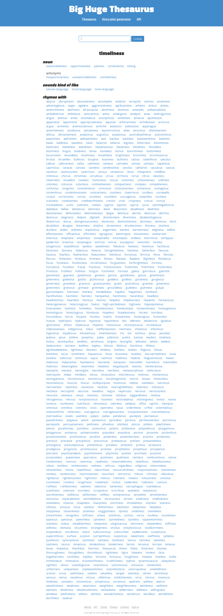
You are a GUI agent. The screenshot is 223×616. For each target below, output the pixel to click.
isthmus (140, 333)
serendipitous (92, 499)
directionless (111, 217)
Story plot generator (116, 19)
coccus (114, 180)
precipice (66, 441)
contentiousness (76, 192)
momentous (160, 374)
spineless (99, 519)
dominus (160, 221)
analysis (135, 114)
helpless (114, 300)
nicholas (107, 395)
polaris (113, 428)
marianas (104, 362)
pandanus (119, 416)
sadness (85, 486)
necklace (51, 391)
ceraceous (116, 172)
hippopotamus (153, 304)
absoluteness (86, 101)
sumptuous (158, 532)
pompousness (90, 432)
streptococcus (132, 528)
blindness (139, 147)
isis (129, 333)
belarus (115, 143)
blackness (52, 147)
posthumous (78, 437)
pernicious (169, 420)
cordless (147, 192)
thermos (93, 548)
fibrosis (168, 254)
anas (147, 114)
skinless (89, 507)
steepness (100, 523)
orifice (148, 408)
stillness (51, 528)
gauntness (53, 275)
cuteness (82, 205)
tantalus (103, 540)
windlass (51, 594)
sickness (165, 503)
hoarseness (53, 308)
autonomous (163, 134)
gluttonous (97, 279)
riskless (133, 478)
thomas (162, 548)
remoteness (54, 470)
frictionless (165, 267)
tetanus (170, 544)
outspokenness (138, 412)
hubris (107, 317)
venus (63, 577)
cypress (122, 205)
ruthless (51, 486)
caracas (67, 168)
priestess (127, 445)
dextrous (52, 217)
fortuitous (52, 267)
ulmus (64, 565)
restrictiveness (88, 474)
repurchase (102, 470)
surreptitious (101, 536)
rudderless (131, 482)
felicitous (115, 254)
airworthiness (55, 110)
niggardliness (138, 395)
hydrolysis (65, 321)
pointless (83, 428)
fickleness (65, 259)
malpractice (69, 362)
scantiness (53, 490)
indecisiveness (55, 329)
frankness (131, 267)
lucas (173, 354)
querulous (90, 457)
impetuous (82, 325)
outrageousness (113, 412)
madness (121, 358)
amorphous (91, 114)
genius (112, 275)
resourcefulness (123, 470)
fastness (132, 250)
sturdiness (72, 532)
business (107, 159)
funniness (108, 271)
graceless (69, 283)
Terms (103, 607)
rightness (91, 478)
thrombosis (94, 552)
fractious (94, 267)
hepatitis (149, 300)
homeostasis (125, 308)
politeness (128, 428)
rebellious (142, 461)
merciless (98, 370)
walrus (160, 581)
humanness (122, 317)
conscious (104, 188)
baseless (77, 143)
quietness (122, 457)
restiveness (168, 470)
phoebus (108, 424)
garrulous (149, 271)
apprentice (70, 122)
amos (106, 114)
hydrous (80, 321)
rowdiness (101, 482)
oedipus (130, 403)
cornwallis (162, 192)
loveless (136, 354)
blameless (68, 147)
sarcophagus (134, 486)
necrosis (83, 391)
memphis (52, 370)
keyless (151, 337)
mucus (85, 383)
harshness (119, 296)
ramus (172, 457)
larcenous (97, 341)
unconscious (119, 565)
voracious (119, 581)
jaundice (164, 333)
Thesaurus (89, 19)
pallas (106, 416)
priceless (111, 445)
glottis (82, 279)
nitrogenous (54, 399)
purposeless (54, 457)
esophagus (84, 242)
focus (49, 263)
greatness (162, 283)
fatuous (163, 250)
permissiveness (149, 420)
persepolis (53, 424)
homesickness (146, 308)
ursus (62, 573)
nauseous (87, 387)
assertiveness (55, 130)
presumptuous (74, 445)
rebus (50, 466)
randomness (54, 461)
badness (164, 139)
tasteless (159, 540)
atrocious (139, 130)
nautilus (102, 387)
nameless (148, 383)
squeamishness (152, 519)
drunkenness (133, 225)
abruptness (66, 101)
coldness (163, 180)
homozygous (74, 312)
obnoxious (100, 403)
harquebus (102, 296)
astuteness (91, 130)
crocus (148, 201)
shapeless (83, 503)
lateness (141, 341)
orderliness (133, 408)
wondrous (133, 594)
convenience (116, 66)
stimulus (65, 528)
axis (103, 139)
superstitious (54, 536)
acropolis (135, 101)
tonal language (81, 89)
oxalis (69, 416)
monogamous (55, 379)
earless (124, 230)
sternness (137, 523)
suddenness (140, 532)
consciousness (124, 188)
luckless (51, 358)
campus (108, 163)
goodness (141, 279)
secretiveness (55, 494)
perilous (130, 420)
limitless (119, 350)
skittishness (105, 507)
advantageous (55, 105)
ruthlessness (68, 486)
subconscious (102, 532)
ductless (51, 230)
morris (134, 379)
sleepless (155, 507)
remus (69, 470)
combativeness (101, 184)
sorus (140, 515)
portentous (169, 432)
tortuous (115, 557)
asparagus (149, 126)
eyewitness (102, 246)
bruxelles (64, 159)
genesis (100, 275)
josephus (88, 337)
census (102, 172)
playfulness (163, 424)
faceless (133, 246)
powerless (110, 437)
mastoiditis (170, 362)
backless (128, 139)
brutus (50, 159)
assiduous (73, 130)
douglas (67, 225)
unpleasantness (92, 569)
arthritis (101, 126)
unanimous (100, 565)
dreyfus (98, 225)
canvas (135, 163)
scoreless (84, 490)
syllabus (168, 536)
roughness (84, 482)
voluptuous (102, 581)
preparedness (152, 441)
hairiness (73, 292)
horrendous (54, 317)
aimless (140, 105)
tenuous (143, 544)
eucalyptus (127, 242)
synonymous (70, 540)
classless (158, 176)
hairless (87, 292)
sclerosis (68, 490)
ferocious (131, 254)
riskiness (119, 478)
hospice (81, 317)
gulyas (160, 288)
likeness (91, 350)
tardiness (118, 540)
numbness (67, 403)
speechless (83, 519)
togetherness (55, 557)
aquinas (111, 122)
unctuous (137, 565)
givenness (52, 279)
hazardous (137, 296)
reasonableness (121, 461)
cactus (135, 159)
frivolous (52, 271)
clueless (84, 180)
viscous (150, 577)
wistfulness (68, 594)
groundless (114, 288)
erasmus (68, 242)
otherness (74, 412)
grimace (83, 288)
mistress (143, 374)
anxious (139, 118)
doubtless (52, 225)
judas (100, 337)
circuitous (96, 176)
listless (132, 350)
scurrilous (117, 490)
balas (49, 143)
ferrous (145, 254)
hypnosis (95, 321)
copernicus (132, 192)
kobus (50, 341)
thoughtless (76, 552)
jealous (50, 337)
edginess (158, 230)
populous (124, 432)
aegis (71, 105)
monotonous (76, 379)
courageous (128, 196)
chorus (65, 176)
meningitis (82, 370)
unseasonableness (84, 77)
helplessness (131, 300)
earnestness (141, 230)
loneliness (78, 354)
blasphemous (104, 147)
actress (149, 101)
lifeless (150, 345)
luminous (81, 358)
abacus (50, 101)
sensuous (52, 499)
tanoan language (57, 89)
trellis (172, 557)
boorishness (135, 151)
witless (83, 594)
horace (143, 312)
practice (148, 437)
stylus (86, 532)
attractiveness (67, 134)
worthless (52, 598)
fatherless (148, 250)
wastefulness (54, 586)
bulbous (79, 159)
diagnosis (67, 217)
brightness (123, 155)
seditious (73, 494)
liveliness (52, 354)
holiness (70, 308)
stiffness (170, 523)
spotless (133, 519)
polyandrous (147, 428)
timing (131, 66)
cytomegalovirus (163, 205)
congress (68, 188)
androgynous (162, 114)
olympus (167, 403)
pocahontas (65, 428)
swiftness (154, 536)
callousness (66, 163)
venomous (161, 573)
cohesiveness (146, 180)
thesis (123, 548)
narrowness (54, 387)
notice (160, 399)
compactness (123, 184)
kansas (138, 337)
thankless (78, 548)
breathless (105, 155)
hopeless (108, 312)
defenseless (73, 213)
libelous (121, 345)
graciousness (102, 283)
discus (67, 221)
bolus (93, 151)
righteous (52, 478)
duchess (164, 225)
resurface (108, 474)
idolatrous (150, 321)
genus (142, 275)
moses (146, 379)
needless (97, 391)
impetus (98, 325)
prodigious (53, 449)
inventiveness (108, 333)
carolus (127, 168)
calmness (94, 163)
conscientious (86, 188)
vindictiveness (123, 577)
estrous (100, 242)
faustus (51, 254)
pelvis (85, 420)
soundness (169, 515)
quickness (106, 457)
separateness (71, 499)
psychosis (112, 453)
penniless (115, 420)
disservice (108, 221)
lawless (165, 341)
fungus (93, 271)
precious (51, 441)
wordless (149, 594)
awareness (53, 139)
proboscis (155, 445)
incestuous (114, 325)
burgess (93, 159)
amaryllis (138, 110)
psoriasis (52, 453)
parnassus (151, 416)
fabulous (119, 246)
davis (106, 209)
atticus (50, 134)
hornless (157, 312)
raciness (137, 457)
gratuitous (132, 283)
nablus (133, 383)
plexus (50, 428)
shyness (151, 503)
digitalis (95, 217)
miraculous (108, 374)
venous (51, 577)
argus (50, 126)
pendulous (99, 420)
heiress (101, 300)
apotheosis (154, 118)
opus (119, 408)
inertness (125, 329)
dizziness (146, 221)
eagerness (109, 230)
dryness (150, 225)
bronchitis (139, 155)
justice (126, 337)
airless (164, 105)
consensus (144, 188)
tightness (112, 552)
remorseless (158, 466)
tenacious (79, 544)
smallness (138, 511)
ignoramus (53, 325)
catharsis (141, 168)
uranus (50, 573)
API (139, 19)
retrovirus (124, 474)
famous (96, 250)
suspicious (120, 536)
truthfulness (115, 561)
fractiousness (112, 267)
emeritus (52, 238)
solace (101, 515)
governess (53, 283)
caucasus (156, 168)
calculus (165, 159)
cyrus (145, 205)
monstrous (95, 379)
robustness (149, 478)
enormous (151, 238)
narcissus (163, 383)
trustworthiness (92, 561)
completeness (159, 184)
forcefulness (99, 263)
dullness (76, 230)
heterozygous (79, 304)
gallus (135, 271)
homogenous (167, 308)
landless (82, 341)
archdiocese (147, 122)
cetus (130, 172)
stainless (52, 523)
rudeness (147, 482)
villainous (104, 577)
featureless (98, 254)
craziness (52, 201)
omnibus (66, 408)
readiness (101, 461)
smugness (72, 515)
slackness (123, 507)
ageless (83, 105)
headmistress (55, 300)
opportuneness (80, 66)
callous (50, 163)
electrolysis (123, 234)
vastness (133, 573)
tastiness (52, 544)
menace (66, 370)
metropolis (53, 374)
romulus (165, 478)
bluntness (52, 151)
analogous (120, 114)
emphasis (67, 238)
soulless (153, 515)
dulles (64, 230)
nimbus (155, 395)
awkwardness (89, 139)
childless (159, 172)
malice (170, 358)
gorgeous (157, 279)
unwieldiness (158, 569)
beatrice (101, 143)
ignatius (166, 321)
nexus (80, 395)
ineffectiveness (106, 329)
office (142, 403)
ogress (153, 403)
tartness (144, 540)
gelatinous (84, 275)
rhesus (138, 474)
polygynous (53, 432)
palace (94, 416)
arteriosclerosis (82, 126)
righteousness (71, 478)
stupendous (54, 532)
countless (110, 196)
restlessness (68, 474)
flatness (121, 259)
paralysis (135, 416)
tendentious (97, 544)
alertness (74, 110)
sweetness (137, 536)
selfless (105, 494)
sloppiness (53, 511)
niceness (92, 395)
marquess (119, 362)
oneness (81, 408)
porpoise (152, 432)
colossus (66, 184)
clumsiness (99, 180)
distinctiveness (127, 221)
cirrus (135, 176)
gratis (118, 283)
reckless (62, 466)
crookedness (54, 205)
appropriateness (91, 122)
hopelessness (126, 312)
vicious (90, 577)
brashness (88, 155)
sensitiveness (158, 494)
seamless (133, 490)
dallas (65, 209)
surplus (85, 536)
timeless (137, 552)
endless (136, 238)
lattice (154, 341)
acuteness (163, 101)
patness (99, 66)
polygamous (166, 428)
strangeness (99, 528)
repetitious (84, 470)
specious (66, 519)
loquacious (95, 354)
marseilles (135, 362)
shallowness (160, 499)
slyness (123, 511)
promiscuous (88, 449)
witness (96, 594)
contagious (161, 188)
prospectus (157, 449)
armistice (63, 126)
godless (127, 279)
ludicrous (66, 358)
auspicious (119, 134)
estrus (112, 242)
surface (71, 536)
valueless (106, 573)
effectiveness (54, 234)
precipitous (83, 441)
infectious (157, 329)
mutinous (119, 383)
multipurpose (101, 383)
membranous (154, 366)
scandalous (153, 486)
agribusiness (123, 105)
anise (74, 118)
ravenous (86, 461)
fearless (64, 254)
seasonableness (56, 66)
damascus (78, 209)
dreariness (83, 225)
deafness (153, 209)
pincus (136, 424)
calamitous (150, 159)
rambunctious (156, 457)
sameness (116, 486)
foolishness (79, 263)
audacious (86, 134)
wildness (141, 590)
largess (112, 341)
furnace (123, 271)
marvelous (152, 362)
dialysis (81, 217)
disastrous (53, 221)
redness (96, 466)
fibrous (50, 259)
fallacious (82, 250)
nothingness (145, 399)
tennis (131, 544)
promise (106, 449)
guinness (146, 288)
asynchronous (111, 130)
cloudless (69, 180)
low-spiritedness (155, 354)
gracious (84, 283)
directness (129, 217)
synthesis (88, 540)
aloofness (107, 110)
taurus (65, 544)
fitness (108, 259)
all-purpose (90, 110)
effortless (90, 234)
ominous (52, 408)
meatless (103, 366)
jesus (62, 337)
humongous (142, 317)
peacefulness (54, 420)
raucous (71, 461)
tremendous (54, 561)
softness (88, 515)
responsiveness (147, 470)
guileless (131, 288)
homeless (85, 308)
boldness (80, 151)
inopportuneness (57, 77)
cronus (160, 201)
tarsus (132, 540)
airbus (152, 105)
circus (109, 176)
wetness (51, 590)
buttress (122, 159)
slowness (89, 511)
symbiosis (52, 540)
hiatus (95, 304)
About (87, 607)
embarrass (159, 234)
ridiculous (167, 474)
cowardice (145, 196)
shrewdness (134, 503)
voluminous (83, 581)
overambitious (160, 412)
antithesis (124, 118)
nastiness (71, 387)
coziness (160, 196)
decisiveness (54, 213)
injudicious (69, 333)
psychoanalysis (71, 453)
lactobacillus (66, 341)
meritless (113, 370)
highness (135, 304)
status (65, 523)
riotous (105, 478)
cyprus (134, 205)
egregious (106, 234)
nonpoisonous (88, 399)
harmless (72, 296)
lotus (108, 354)
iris (122, 333)
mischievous (126, 374)
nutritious (83, 403)
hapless (120, 292)
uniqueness (71, 569)
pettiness (93, 424)
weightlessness (126, 586)
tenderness (115, 544)
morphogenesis (116, 379)
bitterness (143, 143)
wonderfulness (113, 594)
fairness (67, 250)
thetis (134, 548)
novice (172, 399)
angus (50, 118)
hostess (95, 317)
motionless (161, 379)
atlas (126, 130)
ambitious (74, 114)
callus (80, 163)
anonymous (106, 118)
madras (135, 358)
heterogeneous (56, 304)
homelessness (104, 308)
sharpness (100, 503)
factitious (163, 246)
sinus (77, 507)
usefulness (77, 573)
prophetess (122, 449)
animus (62, 118)
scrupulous (100, 490)
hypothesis (111, 321)
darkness (94, 209)
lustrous (106, 358)
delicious (123, 213)
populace (108, 432)
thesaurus (109, 548)
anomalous (88, 118)
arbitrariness (127, 122)
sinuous (65, 507)
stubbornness (154, 528)
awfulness (70, 139)
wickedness (108, 590)
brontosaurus (159, 155)
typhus (130, 561)
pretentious (94, 445)
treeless (160, 557)
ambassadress (156, 110)
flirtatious (164, 259)
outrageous (92, 412)
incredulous (153, 325)
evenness (143, 242)
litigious (145, 350)
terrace (157, 544)
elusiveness (141, 234)
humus (50, 321)
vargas (120, 573)
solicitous (114, 515)
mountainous (55, 383)
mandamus (87, 362)
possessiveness (56, 437)
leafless (83, 345)
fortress (157, 263)
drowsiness (114, 225)
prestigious (53, 445)
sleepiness (139, 507)
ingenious (52, 333)
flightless (149, 259)
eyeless (87, 246)
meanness (87, 366)
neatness (142, 387)
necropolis (67, 391)
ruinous (162, 482)
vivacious (164, 577)
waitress (134, 581)
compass (140, 184)
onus (93, 408)
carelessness (111, 168)
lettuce (108, 345)
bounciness (53, 155)
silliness (51, 507)
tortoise (101, 557)
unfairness (53, 569)
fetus (156, 254)
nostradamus (124, 399)
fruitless (66, 271)
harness (86, 296)
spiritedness (117, 519)
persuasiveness (73, 424)
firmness (95, 259)
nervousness (157, 391)
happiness (135, 292)
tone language (104, 89)
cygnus (108, 205)
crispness (135, 201)
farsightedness (114, 250)
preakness (163, 437)
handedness (104, 292)
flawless (135, 259)
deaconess (120, 209)
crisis (122, 201)
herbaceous (166, 300)
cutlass (96, 205)
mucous (72, 383)
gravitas (147, 283)
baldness (62, 143)
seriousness (112, 499)
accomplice (105, 101)
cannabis (122, 163)
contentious (54, 192)
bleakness (122, 147)
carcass (80, 168)
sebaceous (150, 490)
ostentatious (164, 408)
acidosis (120, 101)
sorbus (128, 515)
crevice (110, 201)
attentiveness (157, 130)
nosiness (107, 399)
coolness (115, 192)
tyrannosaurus (148, 561)
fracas (81, 267)
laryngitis (126, 341)
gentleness (127, 275)
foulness (68, 267)
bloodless (155, 147)
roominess (53, 482)
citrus (145, 176)
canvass (149, 163)
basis (89, 143)
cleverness (53, 180)
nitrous (70, 399)
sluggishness (106, 511)
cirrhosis (122, 176)
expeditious (71, 246)
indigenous (75, 329)
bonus (119, 151)
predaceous (119, 441)
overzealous (54, 416)
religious (141, 466)
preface (135, 441)
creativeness (70, 201)
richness (152, 474)
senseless (140, 494)
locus (64, 354)
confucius (52, 188)
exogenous (53, 246)
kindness (165, 337)
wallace (148, 581)
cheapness (144, 172)
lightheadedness (57, 350)
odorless (116, 403)
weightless (106, 586)
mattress (52, 366)
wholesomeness (87, 590)
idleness (135, 321)
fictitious (80, 259)
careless (94, 168)
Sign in (135, 607)
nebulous (158, 387)
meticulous (154, 370)
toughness (131, 557)
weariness (89, 586)
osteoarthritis (55, 412)
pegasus (72, 420)
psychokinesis (93, 453)
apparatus (53, 122)
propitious (140, 449)
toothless (73, 557)
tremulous (72, 561)
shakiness (142, 499)
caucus (170, 168)
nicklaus (121, 395)
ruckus (116, 482)
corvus (81, 196)
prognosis (70, 449)
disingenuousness (86, 221)
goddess (112, 279)
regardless (125, 466)
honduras (92, 312)
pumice (126, 453)
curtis (69, 205)
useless (92, 573)
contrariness (98, 192)
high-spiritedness (114, 304)
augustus (102, 134)
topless (87, 557)
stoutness (81, 528)
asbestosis (132, 126)
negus (111, 391)
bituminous (161, 143)
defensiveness (93, 213)
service (128, 499)
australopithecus (140, 134)
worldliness (165, 594)
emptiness (83, 238)
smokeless (154, 511)
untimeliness (108, 77)
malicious (52, 362)
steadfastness (81, 523)
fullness (80, 271)
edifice (171, 230)
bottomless (154, 151)
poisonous (99, 428)
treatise (147, 557)
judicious (113, 337)
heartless (73, 300)
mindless (80, 374)
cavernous (88, 172)
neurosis (52, 395)
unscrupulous (137, 569)
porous (138, 432)
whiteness (66, 590)
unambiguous (81, 565)
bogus (67, 151)
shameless (53, 503)
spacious (52, 519)
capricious (52, 168)
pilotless (122, 424)
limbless (105, 350)
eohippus (167, 238)
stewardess (154, 523)
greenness (53, 288)
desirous (149, 213)
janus (152, 333)
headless (152, 296)
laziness (70, 345)
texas (49, 548)
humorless (160, 317)
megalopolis (120, 366)
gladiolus (68, 279)
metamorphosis (133, 370)
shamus (68, 503)
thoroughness (55, 552)
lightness (77, 350)
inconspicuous (133, 325)
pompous (71, 432)
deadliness (137, 209)
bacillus (114, 139)
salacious (100, 486)
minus (93, 374)
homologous (54, 312)
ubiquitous (168, 561)
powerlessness (129, 437)
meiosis (137, 366)
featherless (80, 254)
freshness (147, 267)
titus (161, 552)
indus (89, 329)
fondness (63, 263)
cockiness (128, 180)
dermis (136, 213)
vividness (52, 581)
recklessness (79, 466)
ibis (124, 321)
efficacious (73, 234)
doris (173, 221)
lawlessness (53, 345)
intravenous (87, 333)
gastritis (164, 271)
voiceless (67, 581)
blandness (85, 147)
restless (51, 474)
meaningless (69, 366)
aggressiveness (102, 105)
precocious (101, 441)
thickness (147, 548)
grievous (69, 288)
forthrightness (138, 263)
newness (66, 395)
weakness (73, 586)
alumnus (123, 110)
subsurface (121, 532)
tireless (150, 552)
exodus (157, 242)
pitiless (148, 424)
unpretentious (115, 569)
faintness (52, 250)
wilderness (126, 590)
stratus (115, 528)
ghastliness (157, 275)
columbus (82, 184)
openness (106, 408)
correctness (66, 196)
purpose (155, 453)
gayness (68, 275)
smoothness (54, 515)
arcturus (163, 122)
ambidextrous (55, 114)
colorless (52, 184)
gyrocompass (55, 292)
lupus (94, 358)
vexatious (76, 577)
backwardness (146, 139)
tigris (124, 552)
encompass (120, 238)
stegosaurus (119, 523)
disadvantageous (151, 217)
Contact (124, 607)
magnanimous (153, 358)
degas (110, 213)
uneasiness (154, 565)
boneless (106, 151)
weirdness (146, 586)
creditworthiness (92, 201)
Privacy (114, 607)
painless (81, 416)
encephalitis (101, 238)
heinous (87, 300)
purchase (140, 453)
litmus (158, 350)
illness (68, 325)
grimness (98, 288)
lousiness (121, 354)
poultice (95, 437)
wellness (161, 586)
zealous (67, 598)
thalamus (62, 548)
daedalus (52, 209)
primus (140, 445)
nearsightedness (122, 387)
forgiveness (118, 263)
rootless (68, 482)
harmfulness (54, 296)
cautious (51, 172)
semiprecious (121, 494)
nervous (140, 391)
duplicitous (92, 230)
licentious (136, 345)
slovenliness (71, 511)
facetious (148, 246)
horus (69, 317)
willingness (158, 590)
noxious (51, 403)
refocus (110, 466)
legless (96, 345)
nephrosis (124, 391)
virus (138, 577)
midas (67, 374)
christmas (80, 176)
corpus (50, 196)
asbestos (116, 126)
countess (95, 196)
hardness (151, 292)
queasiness (73, 457)
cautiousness (69, 172)
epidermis (52, 242)
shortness (116, 503)
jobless (73, 337)
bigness (128, 143)
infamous (141, 329)
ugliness (51, 565)
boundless (71, 155)
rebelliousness (161, 461)
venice (147, 573)
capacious (163, 163)
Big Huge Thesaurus (111, 8)
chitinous (52, 176)
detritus (164, 213)
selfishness (89, 494)
